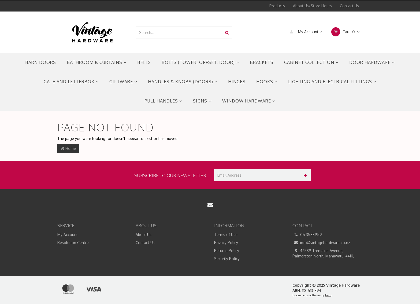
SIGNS (202, 101)
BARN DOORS (40, 62)
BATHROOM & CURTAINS (97, 62)
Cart (345, 31)
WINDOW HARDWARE (248, 101)
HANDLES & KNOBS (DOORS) (182, 81)
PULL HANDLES (163, 101)
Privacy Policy (226, 242)
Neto (328, 295)
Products (277, 5)
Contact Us (349, 5)
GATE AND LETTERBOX (71, 81)
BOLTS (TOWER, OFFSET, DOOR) (200, 62)
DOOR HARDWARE (372, 62)
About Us (143, 234)
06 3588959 (307, 234)
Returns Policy (226, 250)
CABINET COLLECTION (311, 62)
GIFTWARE (123, 81)
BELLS (144, 62)
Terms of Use (225, 234)
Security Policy (227, 258)
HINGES (237, 81)
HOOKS (266, 81)
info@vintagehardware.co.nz (321, 242)
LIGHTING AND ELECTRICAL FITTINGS (332, 81)
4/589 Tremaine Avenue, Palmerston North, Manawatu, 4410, (323, 253)
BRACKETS (261, 62)
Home (68, 148)
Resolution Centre (73, 242)
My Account (304, 31)
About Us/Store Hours (312, 5)
